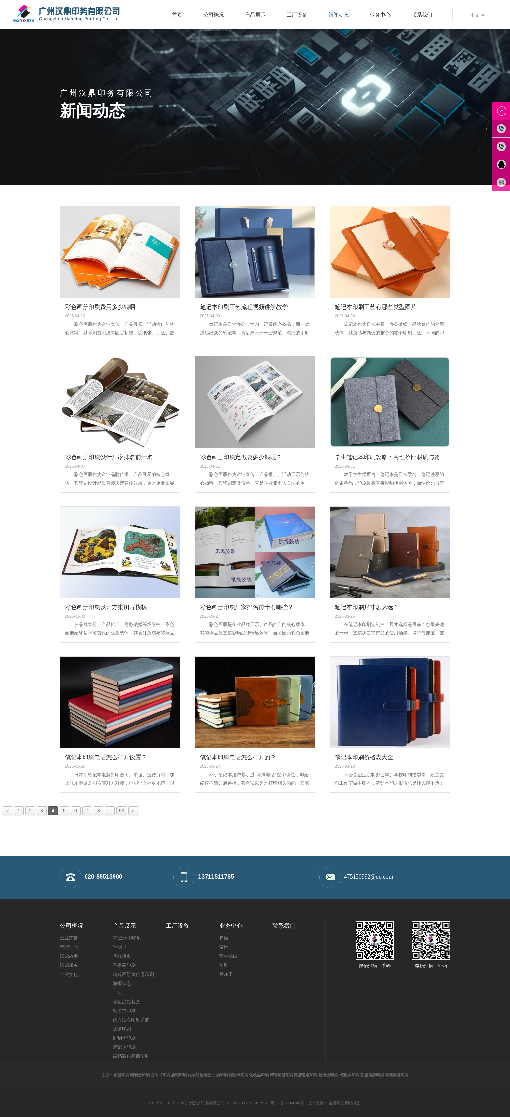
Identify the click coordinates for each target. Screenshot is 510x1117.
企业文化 (69, 974)
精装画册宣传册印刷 (133, 974)
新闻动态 (338, 15)
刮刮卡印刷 (124, 1038)
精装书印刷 (124, 1010)
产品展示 (255, 15)
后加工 (226, 974)
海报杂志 (122, 983)
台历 (117, 992)
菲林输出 (228, 956)
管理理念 (69, 947)
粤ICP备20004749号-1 (289, 1103)
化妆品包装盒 (126, 1001)
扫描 (223, 938)
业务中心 (380, 15)
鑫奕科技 (336, 1103)
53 (121, 810)
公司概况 (213, 15)
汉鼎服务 (69, 965)
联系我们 (421, 15)
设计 (223, 947)
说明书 (120, 947)
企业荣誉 (69, 938)
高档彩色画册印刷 (131, 1056)
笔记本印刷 (124, 1047)
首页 (177, 15)
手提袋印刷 (124, 965)
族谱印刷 (122, 1029)
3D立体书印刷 (127, 938)
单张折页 (122, 956)
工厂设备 (297, 15)
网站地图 (353, 1103)
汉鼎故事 (69, 956)
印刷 (223, 965)
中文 (477, 15)
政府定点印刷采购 (131, 1019)
